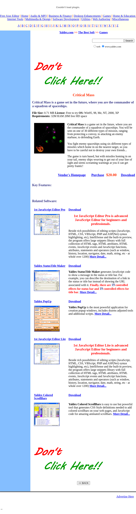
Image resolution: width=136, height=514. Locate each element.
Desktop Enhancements (87, 15)
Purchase (97, 175)
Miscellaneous (120, 19)
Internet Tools (15, 19)
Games (107, 15)
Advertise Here (125, 496)
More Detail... (97, 256)
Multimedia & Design (37, 19)
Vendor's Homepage (72, 175)
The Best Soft (86, 32)
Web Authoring (101, 19)
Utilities (86, 19)
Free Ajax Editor (9, 15)
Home (24, 15)
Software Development (66, 19)
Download (128, 175)
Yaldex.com (66, 32)
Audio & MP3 (38, 15)
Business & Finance (60, 15)
